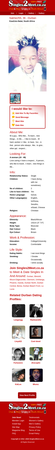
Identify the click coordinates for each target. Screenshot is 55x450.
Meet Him (19, 121)
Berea (19, 286)
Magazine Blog (18, 430)
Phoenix (13, 283)
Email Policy (34, 433)
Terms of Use (34, 430)
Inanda (20, 283)
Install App (16, 424)
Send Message (22, 117)
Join (12, 13)
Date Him (19, 125)
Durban (30, 276)
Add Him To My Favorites (26, 113)
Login (21, 13)
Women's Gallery (36, 421)
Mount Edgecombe (18, 280)
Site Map (16, 427)
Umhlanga (40, 280)
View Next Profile (27, 395)
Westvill (37, 276)
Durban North (30, 283)
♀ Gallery (30, 13)
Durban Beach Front (31, 286)
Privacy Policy (35, 427)
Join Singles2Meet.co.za (27, 268)
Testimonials (34, 417)
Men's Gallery (35, 424)
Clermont (30, 280)
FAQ (14, 433)
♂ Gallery (40, 13)
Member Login (18, 421)
